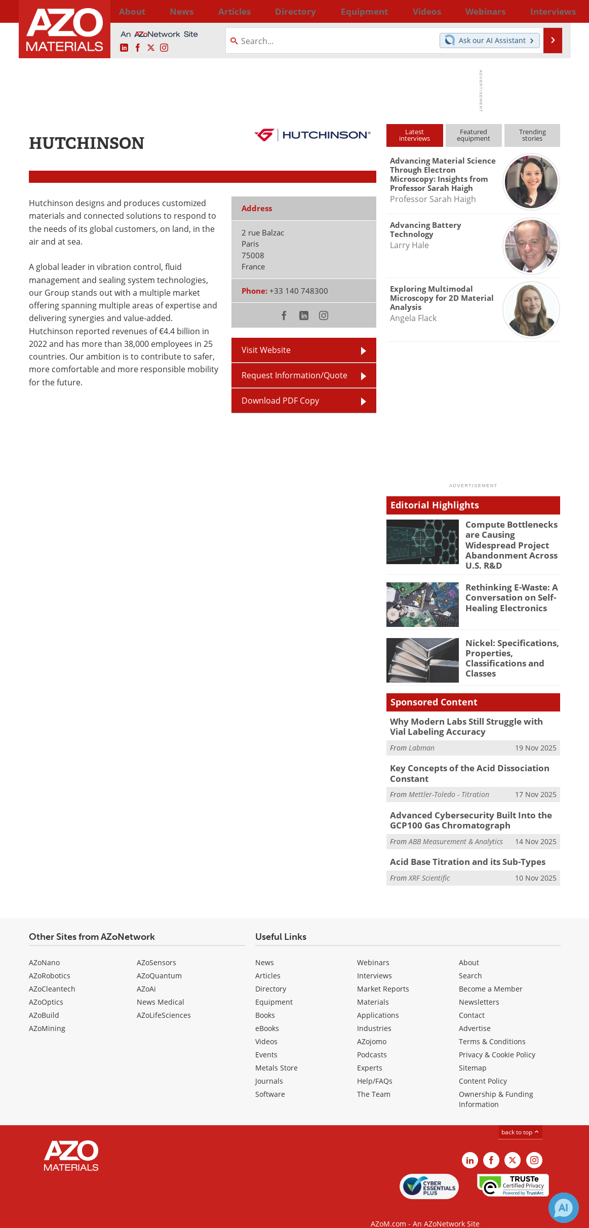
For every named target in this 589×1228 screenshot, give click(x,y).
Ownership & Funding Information (496, 1085)
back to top (520, 1118)
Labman (422, 738)
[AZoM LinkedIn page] (124, 48)
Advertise (475, 1014)
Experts (369, 1053)
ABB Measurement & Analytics (456, 827)
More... (547, 11)
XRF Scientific (429, 862)
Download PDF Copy (280, 400)
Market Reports (383, 974)
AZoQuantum (159, 961)
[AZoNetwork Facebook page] (138, 48)
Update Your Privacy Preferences (105, 1215)
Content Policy (483, 1067)
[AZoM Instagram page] (164, 48)
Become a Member (491, 974)
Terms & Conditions (492, 1027)
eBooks (267, 1014)
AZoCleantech (52, 974)
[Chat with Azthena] (563, 1208)
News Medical (160, 988)
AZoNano (44, 948)
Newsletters (479, 988)
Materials (373, 988)
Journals (269, 1067)
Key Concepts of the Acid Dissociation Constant (462, 762)
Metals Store (276, 1053)
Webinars (373, 948)
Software (270, 1080)
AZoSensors (156, 948)
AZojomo (371, 1027)
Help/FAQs (374, 1067)
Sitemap (473, 1053)
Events (266, 1040)
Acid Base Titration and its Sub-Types (461, 848)
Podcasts (372, 1040)
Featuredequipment (473, 135)
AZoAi (146, 974)
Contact (472, 1001)
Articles (268, 961)
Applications (378, 1001)
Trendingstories (532, 135)
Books (265, 1001)
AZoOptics (46, 988)
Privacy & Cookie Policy (497, 1040)
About (469, 948)
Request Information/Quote (294, 375)
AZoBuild (44, 1001)
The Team (373, 1080)
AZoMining (47, 1014)
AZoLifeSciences (164, 1001)
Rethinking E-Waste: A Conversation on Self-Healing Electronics (507, 589)
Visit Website (266, 349)
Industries (374, 1014)
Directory (268, 11)
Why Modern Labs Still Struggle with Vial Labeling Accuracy (467, 718)
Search (470, 961)
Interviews (374, 961)
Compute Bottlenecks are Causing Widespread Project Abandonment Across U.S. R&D (511, 538)
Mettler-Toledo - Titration (449, 782)
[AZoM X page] (151, 48)
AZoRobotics (49, 961)
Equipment (274, 988)
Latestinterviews (414, 135)
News (264, 948)
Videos (266, 1027)
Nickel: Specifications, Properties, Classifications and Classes (507, 648)
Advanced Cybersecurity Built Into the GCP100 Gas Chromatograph (464, 807)
